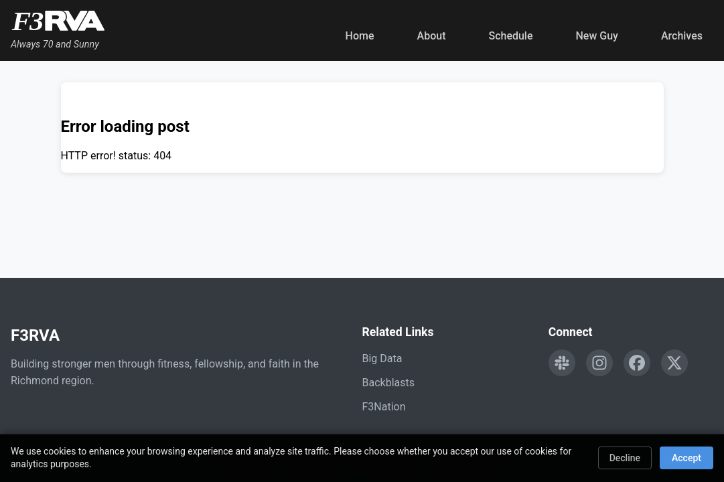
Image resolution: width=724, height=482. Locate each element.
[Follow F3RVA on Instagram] (599, 362)
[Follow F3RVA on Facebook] (637, 362)
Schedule (510, 35)
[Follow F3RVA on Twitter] (674, 362)
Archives (682, 35)
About (431, 35)
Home (360, 35)
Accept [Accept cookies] (686, 458)
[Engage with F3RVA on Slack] (562, 362)
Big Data (382, 358)
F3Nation (384, 406)
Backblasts (388, 382)
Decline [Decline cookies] (624, 458)
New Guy (597, 35)
